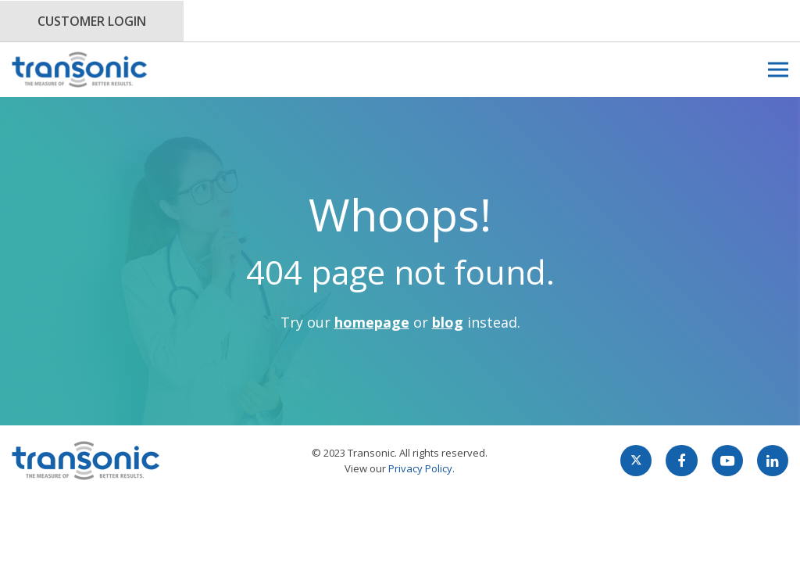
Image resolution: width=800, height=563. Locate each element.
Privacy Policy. (421, 468)
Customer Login (92, 21)
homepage (371, 322)
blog (447, 322)
